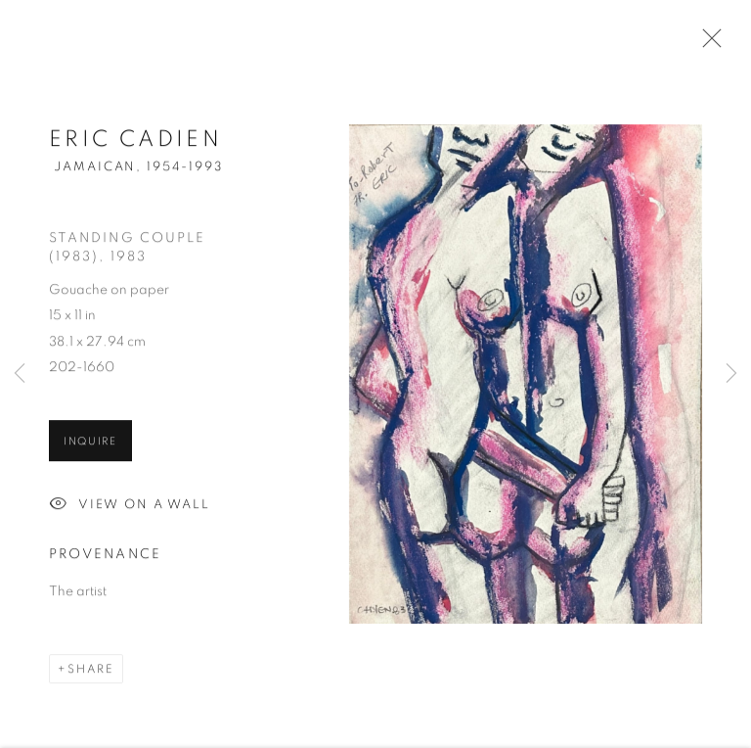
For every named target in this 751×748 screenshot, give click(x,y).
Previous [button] (19, 374)
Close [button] (707, 44)
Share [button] (90, 671)
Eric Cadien (135, 141)
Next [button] (731, 374)
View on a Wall (129, 507)
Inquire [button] (90, 443)
